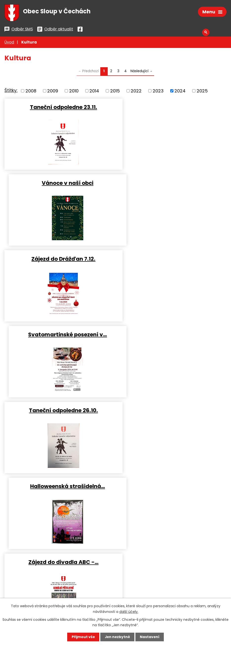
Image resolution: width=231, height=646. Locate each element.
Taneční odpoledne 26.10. (58, 258)
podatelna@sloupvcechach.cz (90, 578)
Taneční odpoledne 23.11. (58, 107)
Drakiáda (59, 410)
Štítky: (11, 91)
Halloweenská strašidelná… (172, 258)
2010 (74, 91)
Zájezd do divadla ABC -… (59, 334)
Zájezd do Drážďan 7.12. (59, 183)
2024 (180, 91)
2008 (30, 91)
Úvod (9, 43)
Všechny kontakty (30, 594)
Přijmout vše (83, 636)
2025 (202, 91)
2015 (115, 91)
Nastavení (150, 636)
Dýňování (172, 334)
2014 (94, 91)
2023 (158, 91)
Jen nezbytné (117, 636)
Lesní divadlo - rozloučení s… (172, 410)
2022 (136, 91)
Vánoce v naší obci (172, 107)
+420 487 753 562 (29, 578)
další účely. (128, 611)
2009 (52, 91)
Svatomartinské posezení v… (172, 183)
